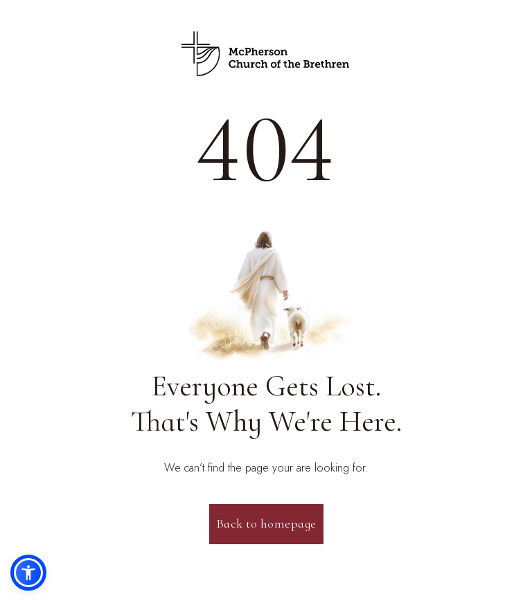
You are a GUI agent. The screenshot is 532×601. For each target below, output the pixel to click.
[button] (28, 572)
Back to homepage (266, 523)
